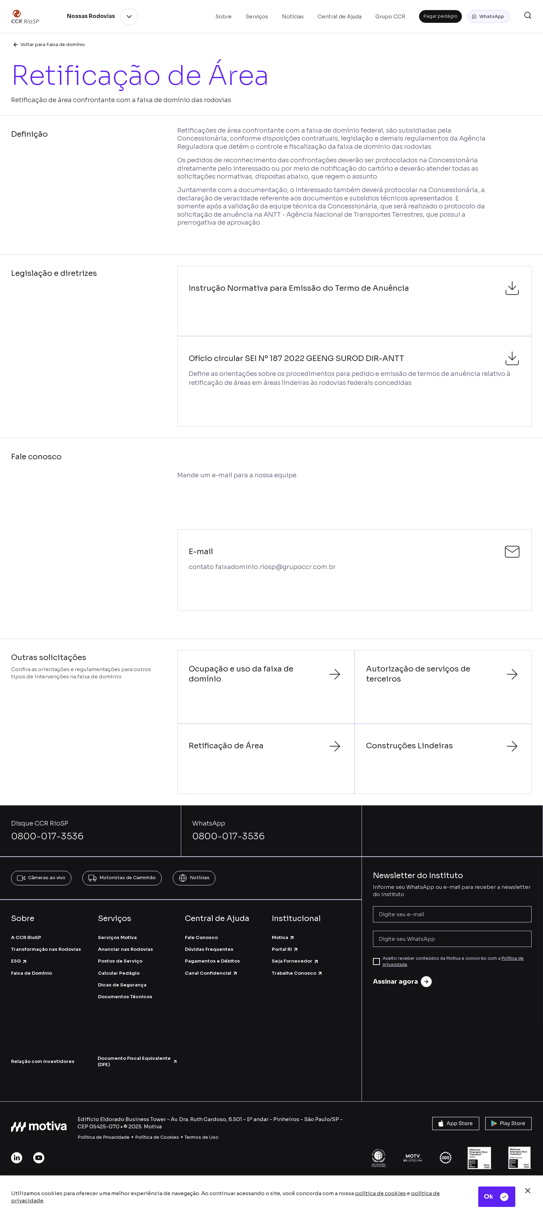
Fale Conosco (201, 937)
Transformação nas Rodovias (46, 949)
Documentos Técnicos (125, 997)
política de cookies (380, 1193)
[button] (489, 16)
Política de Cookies (157, 1137)
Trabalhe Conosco (297, 973)
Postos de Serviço (120, 961)
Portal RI (285, 949)
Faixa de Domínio (31, 973)
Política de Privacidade (104, 1137)
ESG (19, 961)
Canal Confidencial (211, 973)
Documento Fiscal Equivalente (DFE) (137, 1061)
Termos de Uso (202, 1137)
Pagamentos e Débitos (212, 961)
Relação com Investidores (42, 1061)
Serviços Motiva (117, 937)
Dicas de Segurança (122, 985)
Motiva (283, 937)
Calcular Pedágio (119, 973)
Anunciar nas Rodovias (125, 949)
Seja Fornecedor (295, 961)
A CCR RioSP (26, 937)
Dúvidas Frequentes (209, 949)
